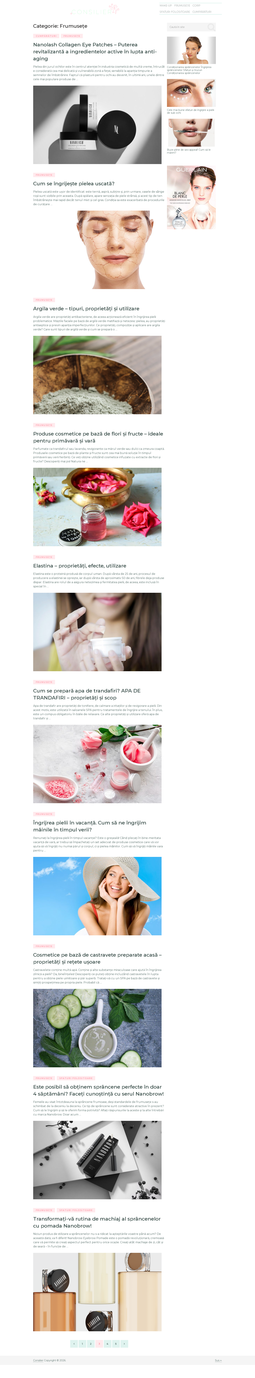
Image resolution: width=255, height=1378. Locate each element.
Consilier (38, 1373)
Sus (218, 1373)
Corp (196, 5)
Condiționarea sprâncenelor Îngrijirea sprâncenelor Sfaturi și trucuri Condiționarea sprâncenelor (189, 70)
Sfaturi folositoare (176, 11)
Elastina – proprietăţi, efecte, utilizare (82, 568)
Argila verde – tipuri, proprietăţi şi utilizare (88, 310)
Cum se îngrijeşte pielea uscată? (76, 184)
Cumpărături (202, 11)
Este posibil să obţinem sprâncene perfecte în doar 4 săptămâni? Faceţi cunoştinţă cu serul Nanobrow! (94, 1098)
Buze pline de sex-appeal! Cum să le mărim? (189, 151)
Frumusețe (183, 5)
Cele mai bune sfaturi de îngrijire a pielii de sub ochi (190, 112)
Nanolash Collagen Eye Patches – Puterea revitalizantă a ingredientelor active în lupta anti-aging (98, 52)
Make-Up (167, 5)
